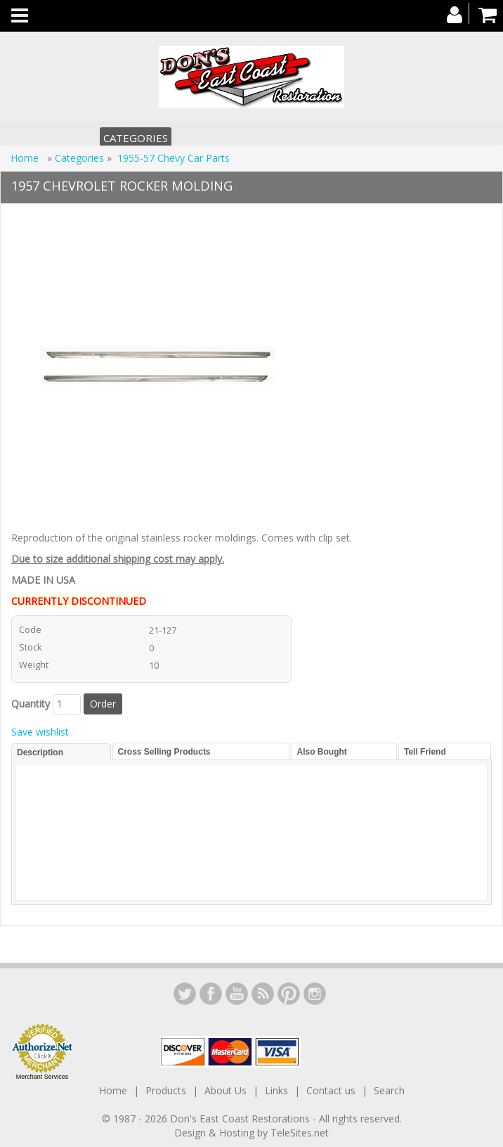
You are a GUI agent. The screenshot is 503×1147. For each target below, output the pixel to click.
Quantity (30, 703)
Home (26, 158)
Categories (135, 138)
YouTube (237, 993)
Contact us (330, 1090)
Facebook (211, 993)
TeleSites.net (299, 1132)
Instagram (314, 993)
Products (165, 1090)
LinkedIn (185, 993)
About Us (225, 1090)
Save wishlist (40, 731)
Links (276, 1090)
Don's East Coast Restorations (241, 1118)
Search (389, 1090)
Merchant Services (42, 1076)
